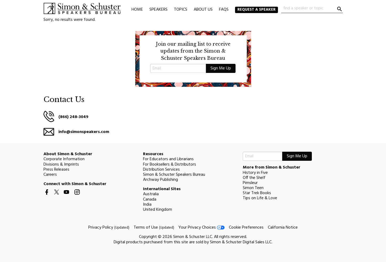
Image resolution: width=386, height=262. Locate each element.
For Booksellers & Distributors (169, 164)
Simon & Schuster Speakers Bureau (174, 174)
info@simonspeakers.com (83, 131)
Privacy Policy (108, 227)
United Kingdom (157, 209)
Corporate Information (64, 159)
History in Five (255, 172)
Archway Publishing (160, 179)
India (147, 204)
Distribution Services (161, 169)
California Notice (283, 227)
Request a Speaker (256, 10)
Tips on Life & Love (260, 198)
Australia (151, 194)
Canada (149, 199)
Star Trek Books (257, 193)
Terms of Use (154, 227)
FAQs (224, 9)
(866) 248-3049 (73, 117)
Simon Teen (253, 188)
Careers (50, 174)
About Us (203, 9)
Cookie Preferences (246, 227)
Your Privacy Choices (201, 227)
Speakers (158, 9)
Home (137, 9)
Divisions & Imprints (61, 164)
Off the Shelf (254, 177)
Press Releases (56, 169)
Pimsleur (250, 182)
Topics (180, 9)
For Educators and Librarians (168, 159)
